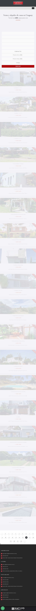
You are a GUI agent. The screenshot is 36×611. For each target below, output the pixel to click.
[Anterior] (2, 534)
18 (33, 537)
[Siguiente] (24, 541)
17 (29, 537)
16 (26, 537)
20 (14, 541)
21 (17, 541)
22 (21, 541)
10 (5, 537)
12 (12, 537)
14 (19, 537)
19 (10, 541)
